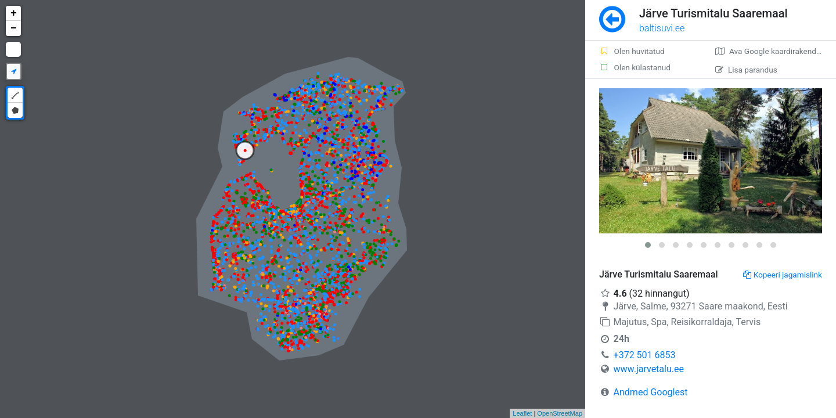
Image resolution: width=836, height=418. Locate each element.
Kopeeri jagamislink (782, 274)
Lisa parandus (746, 69)
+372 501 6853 (645, 355)
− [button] (13, 28)
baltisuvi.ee (661, 28)
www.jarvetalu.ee (649, 368)
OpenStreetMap (559, 413)
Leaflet (522, 413)
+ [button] (13, 13)
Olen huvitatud (632, 51)
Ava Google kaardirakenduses (774, 51)
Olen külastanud (635, 67)
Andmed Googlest (651, 392)
